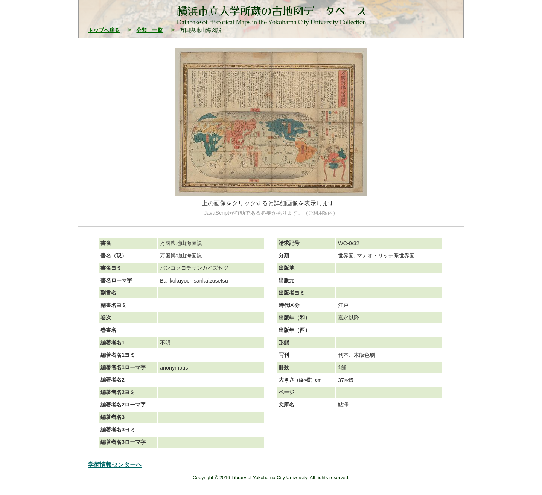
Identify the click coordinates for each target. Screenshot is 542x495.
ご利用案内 (320, 213)
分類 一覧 (149, 30)
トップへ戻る (104, 30)
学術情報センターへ (115, 464)
